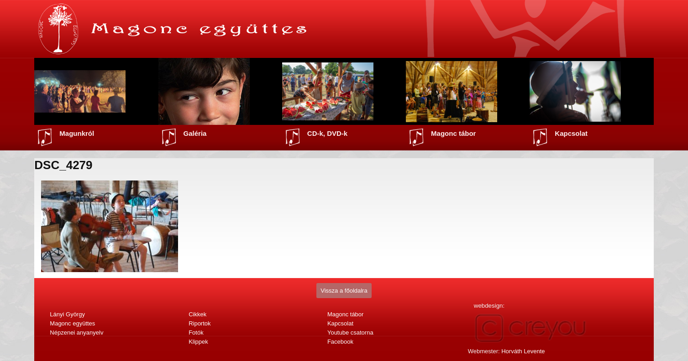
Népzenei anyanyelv (76, 332)
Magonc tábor (453, 133)
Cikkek (197, 314)
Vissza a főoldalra (343, 290)
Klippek (198, 341)
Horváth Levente (523, 351)
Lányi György (67, 314)
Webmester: (506, 351)
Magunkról (76, 133)
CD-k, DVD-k (327, 133)
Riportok (199, 323)
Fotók (196, 332)
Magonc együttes (72, 323)
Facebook (340, 341)
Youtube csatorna (350, 332)
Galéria (195, 133)
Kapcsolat (571, 133)
